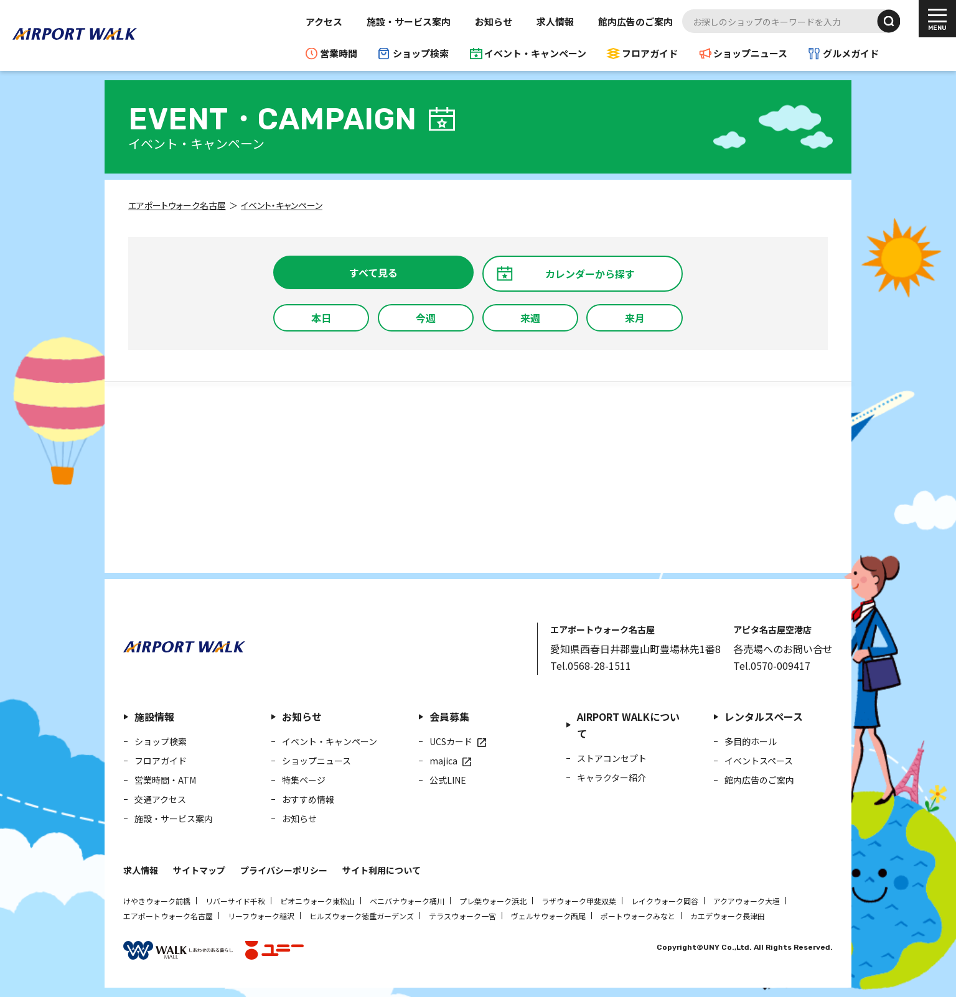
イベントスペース (758, 760)
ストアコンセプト (612, 758)
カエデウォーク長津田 (727, 916)
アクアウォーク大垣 (746, 901)
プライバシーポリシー (283, 870)
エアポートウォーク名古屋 (168, 916)
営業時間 (338, 53)
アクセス (324, 21)
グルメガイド (851, 53)
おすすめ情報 (308, 799)
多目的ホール (750, 741)
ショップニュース (750, 53)
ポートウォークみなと (638, 916)
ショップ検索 (421, 53)
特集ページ (304, 780)
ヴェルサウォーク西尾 (548, 916)
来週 (530, 317)
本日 (321, 317)
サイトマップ (199, 870)
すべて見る (373, 272)
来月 (635, 317)
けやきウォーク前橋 (156, 901)
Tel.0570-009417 (771, 665)
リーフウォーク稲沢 (261, 916)
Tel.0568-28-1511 (590, 665)
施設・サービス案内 (409, 21)
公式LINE (447, 780)
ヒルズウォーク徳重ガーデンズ (361, 916)
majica (443, 760)
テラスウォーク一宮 (462, 916)
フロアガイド (650, 53)
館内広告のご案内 (635, 21)
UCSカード (450, 741)
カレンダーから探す (590, 273)
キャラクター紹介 (611, 777)
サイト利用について (381, 870)
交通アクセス (160, 799)
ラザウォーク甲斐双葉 (578, 901)
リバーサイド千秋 (235, 901)
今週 (426, 317)
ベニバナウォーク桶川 (407, 901)
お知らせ (493, 21)
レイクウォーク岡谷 (664, 901)
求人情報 (555, 21)
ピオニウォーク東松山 (317, 901)
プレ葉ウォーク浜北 (493, 901)
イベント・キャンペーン (535, 53)
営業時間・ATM (165, 780)
